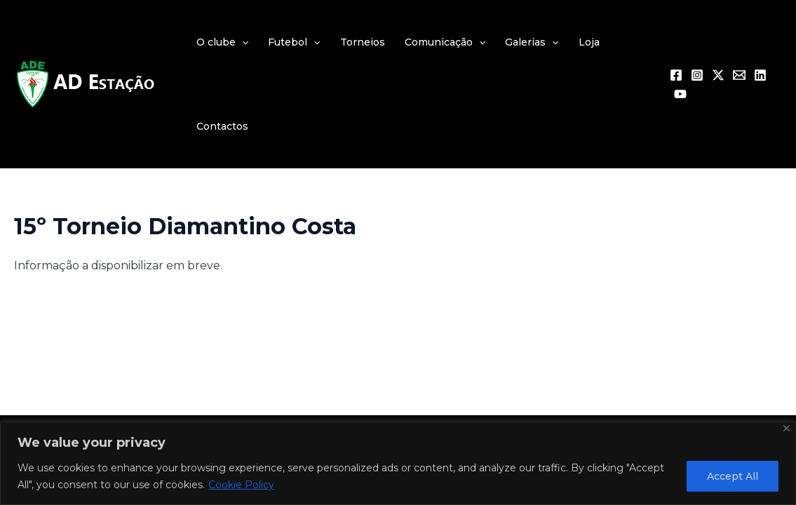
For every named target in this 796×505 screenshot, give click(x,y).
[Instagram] (697, 75)
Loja (589, 42)
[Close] (786, 428)
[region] (398, 463)
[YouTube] (680, 94)
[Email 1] (739, 75)
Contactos (222, 126)
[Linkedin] (760, 75)
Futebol (294, 42)
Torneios (362, 42)
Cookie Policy (241, 484)
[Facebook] (676, 75)
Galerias (531, 42)
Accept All (732, 476)
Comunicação (445, 42)
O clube (222, 42)
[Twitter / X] (718, 75)
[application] (242, 42)
